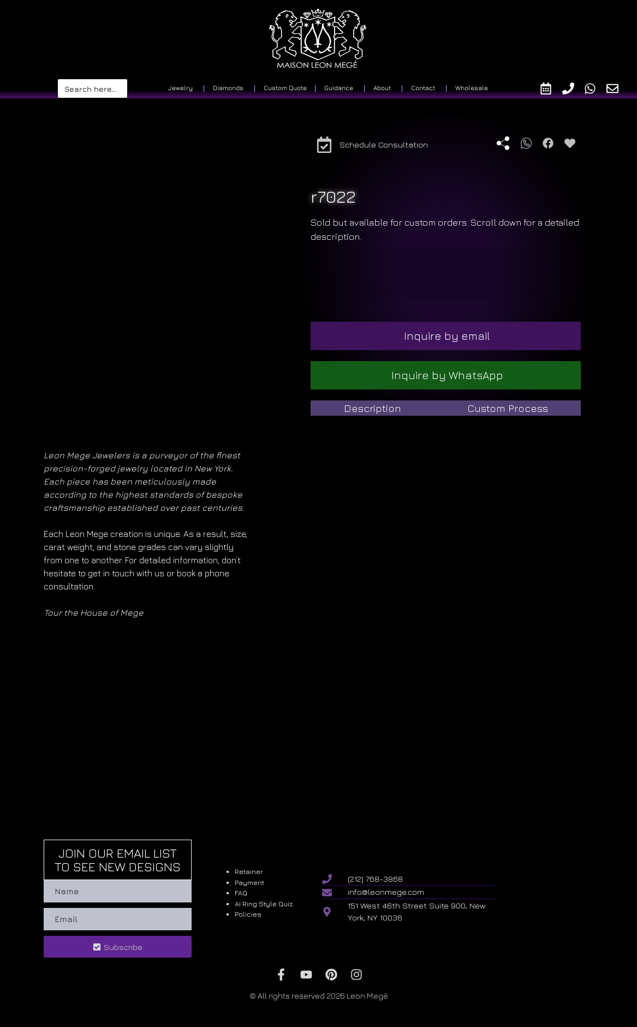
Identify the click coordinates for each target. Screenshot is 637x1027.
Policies (248, 914)
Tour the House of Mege (94, 612)
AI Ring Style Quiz (264, 903)
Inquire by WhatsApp (447, 375)
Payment (249, 882)
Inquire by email (447, 335)
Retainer (249, 871)
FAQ (241, 892)
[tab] (372, 408)
